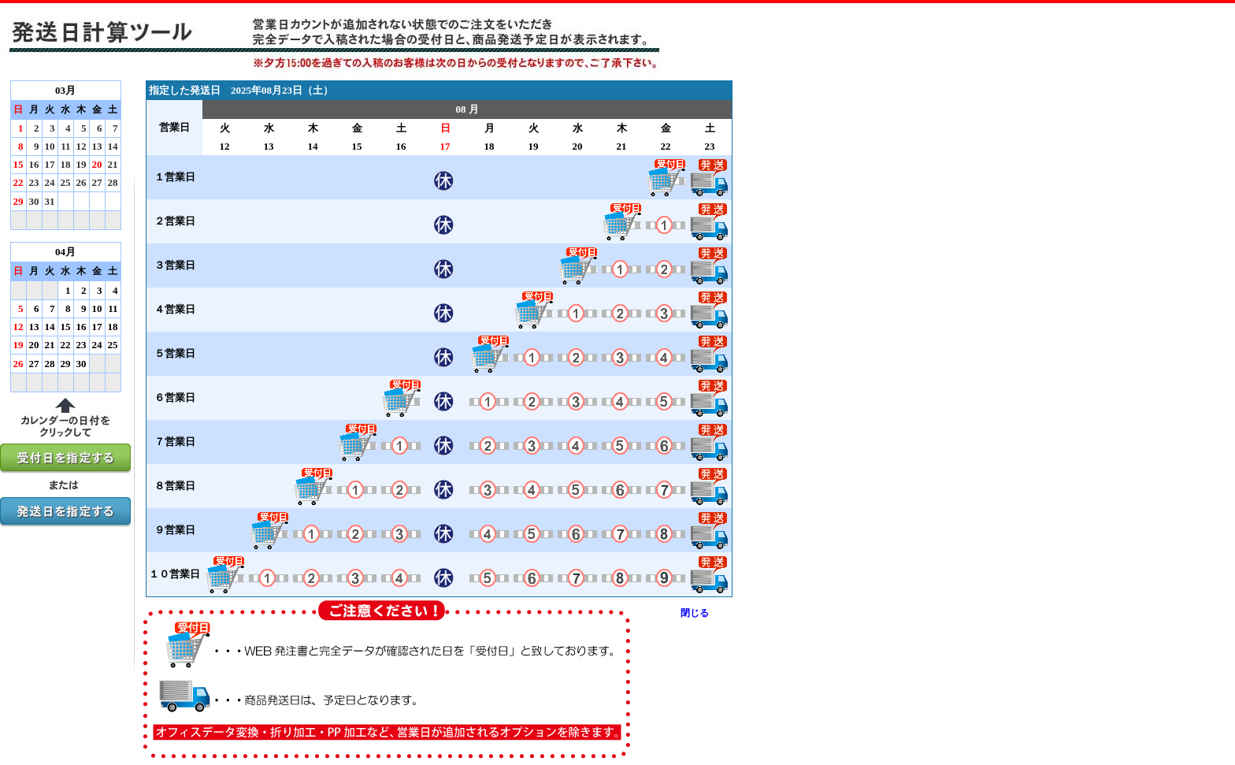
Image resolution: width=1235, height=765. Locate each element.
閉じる (695, 612)
